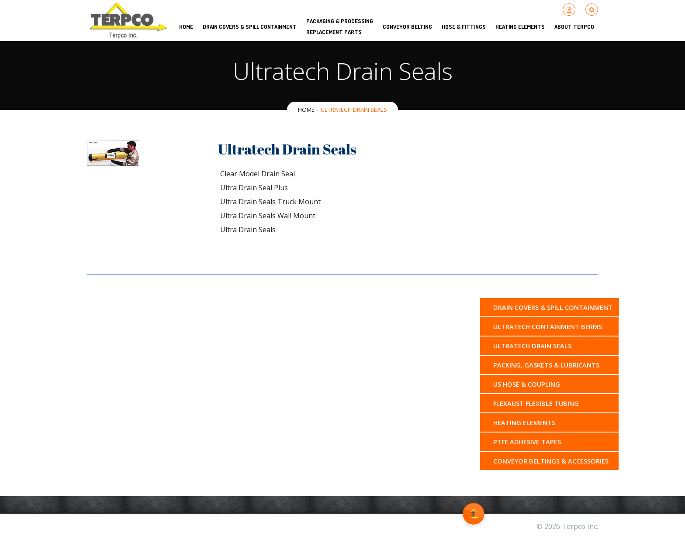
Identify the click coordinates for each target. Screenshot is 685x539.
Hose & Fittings (464, 26)
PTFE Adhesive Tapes (527, 441)
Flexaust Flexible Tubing (536, 403)
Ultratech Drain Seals (532, 345)
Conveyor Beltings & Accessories (551, 461)
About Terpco (574, 26)
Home (306, 109)
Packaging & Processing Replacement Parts (339, 26)
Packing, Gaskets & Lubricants (546, 364)
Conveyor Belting (407, 26)
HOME (186, 26)
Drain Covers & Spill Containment (250, 26)
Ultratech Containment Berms (547, 326)
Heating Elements (520, 26)
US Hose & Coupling (526, 384)
